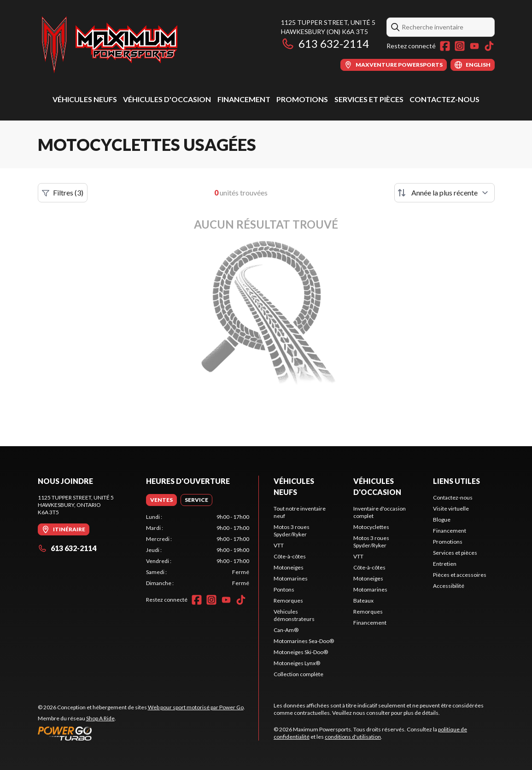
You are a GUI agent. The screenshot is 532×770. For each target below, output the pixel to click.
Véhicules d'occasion (167, 99)
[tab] (161, 500)
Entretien (444, 563)
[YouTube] (474, 46)
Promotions (302, 99)
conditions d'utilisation (353, 736)
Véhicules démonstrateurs (294, 615)
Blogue (441, 519)
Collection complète (298, 674)
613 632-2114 (325, 43)
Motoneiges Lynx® (297, 663)
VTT (279, 545)
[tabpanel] (197, 550)
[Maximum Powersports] (109, 44)
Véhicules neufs (85, 99)
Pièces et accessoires (459, 574)
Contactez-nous (444, 99)
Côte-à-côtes (290, 556)
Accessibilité (448, 585)
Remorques (288, 600)
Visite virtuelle (451, 508)
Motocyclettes (371, 526)
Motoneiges (289, 567)
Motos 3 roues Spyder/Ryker (292, 530)
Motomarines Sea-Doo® (304, 641)
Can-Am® (286, 629)
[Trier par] (444, 192)
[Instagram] (459, 46)
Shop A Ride (100, 718)
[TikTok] (489, 46)
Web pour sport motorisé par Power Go (196, 707)
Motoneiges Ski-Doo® (301, 652)
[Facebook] (444, 46)
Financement (243, 99)
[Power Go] (141, 733)
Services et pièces (368, 99)
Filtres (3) (62, 192)
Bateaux (363, 600)
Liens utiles (456, 481)
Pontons (284, 589)
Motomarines (291, 578)
